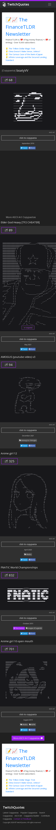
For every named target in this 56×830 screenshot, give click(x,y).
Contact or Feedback (22, 819)
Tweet (24, 148)
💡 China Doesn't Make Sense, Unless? (23, 51)
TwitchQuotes (16, 4)
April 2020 (28, 550)
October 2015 (28, 623)
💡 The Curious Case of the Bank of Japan (24, 54)
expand (28, 327)
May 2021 (28, 345)
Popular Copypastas (28, 812)
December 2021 (28, 436)
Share (32, 148)
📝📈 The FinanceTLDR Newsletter (20, 26)
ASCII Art (18, 816)
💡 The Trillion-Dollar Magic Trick (20, 48)
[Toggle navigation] (49, 4)
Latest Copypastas (11, 812)
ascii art (52, 132)
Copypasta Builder (31, 816)
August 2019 (28, 720)
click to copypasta (28, 137)
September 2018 (28, 143)
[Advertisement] (28, 184)
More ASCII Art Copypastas (28, 738)
